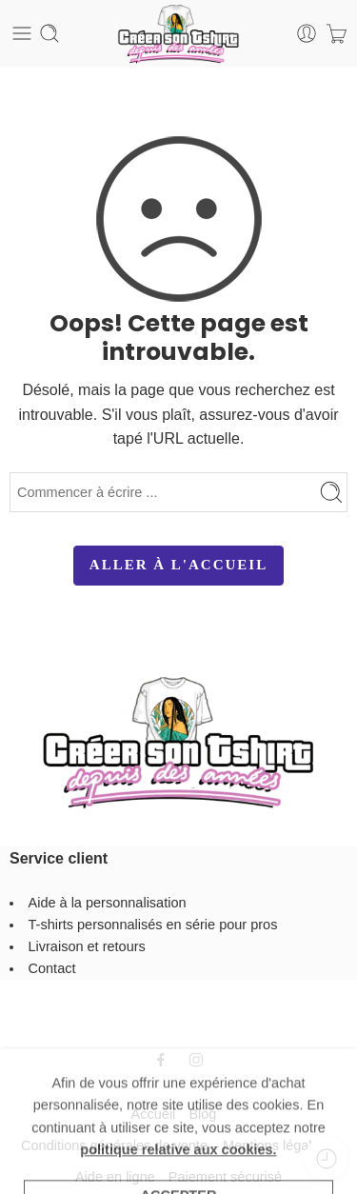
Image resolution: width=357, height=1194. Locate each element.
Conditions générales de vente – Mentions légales (174, 1145)
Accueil (153, 1114)
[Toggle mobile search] (49, 33)
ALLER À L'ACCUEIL (178, 564)
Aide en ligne (115, 1176)
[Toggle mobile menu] (22, 33)
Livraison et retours (87, 946)
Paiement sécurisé (225, 1176)
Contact (52, 968)
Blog (202, 1114)
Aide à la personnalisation (108, 902)
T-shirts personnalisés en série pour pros (153, 924)
